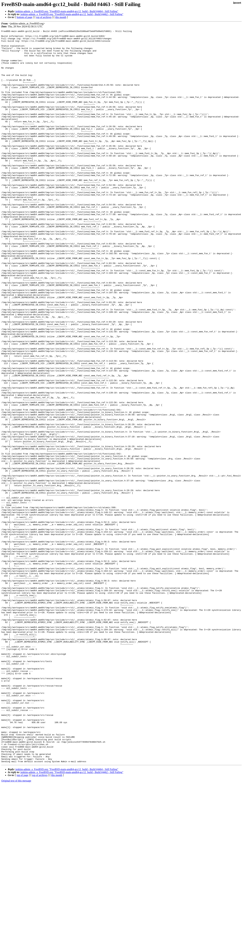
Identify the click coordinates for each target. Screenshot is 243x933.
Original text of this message (16, 927)
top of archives (43, 17)
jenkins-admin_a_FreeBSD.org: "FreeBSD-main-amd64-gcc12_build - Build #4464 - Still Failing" (66, 11)
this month (60, 17)
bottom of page (24, 17)
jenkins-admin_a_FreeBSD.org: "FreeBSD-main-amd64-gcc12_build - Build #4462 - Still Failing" (71, 14)
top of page (22, 921)
